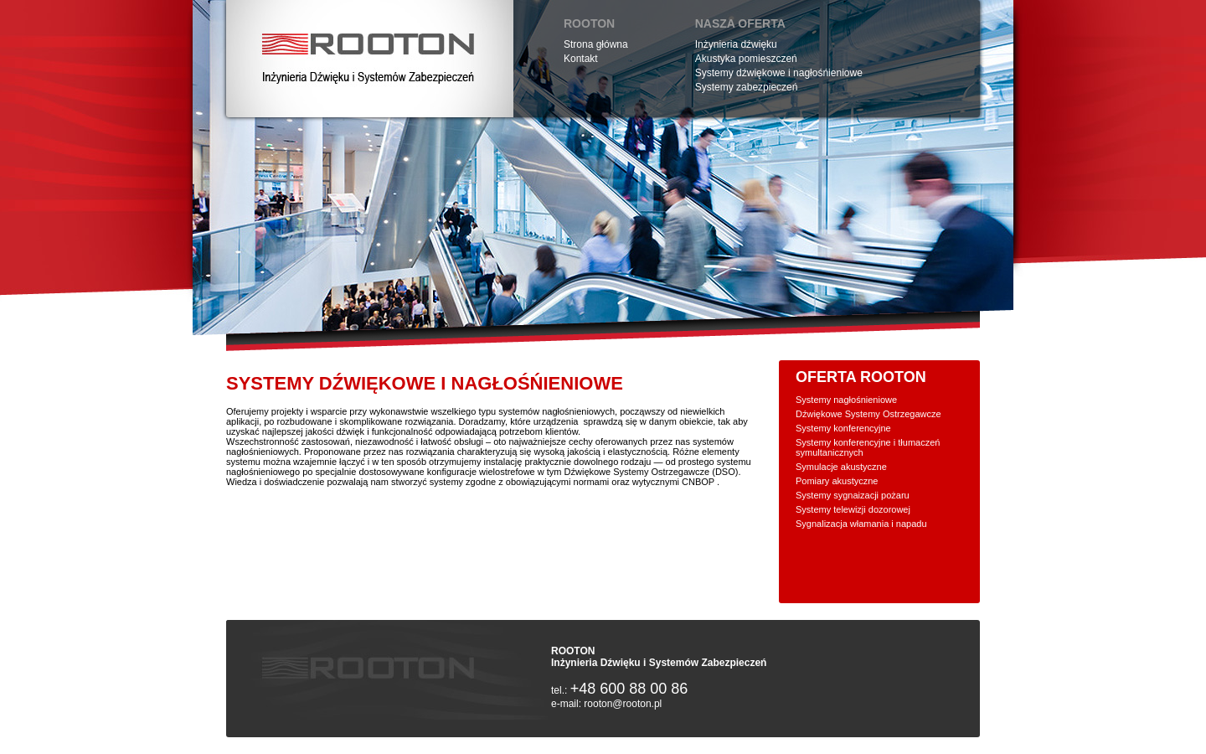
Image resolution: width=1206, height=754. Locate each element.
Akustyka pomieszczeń (746, 59)
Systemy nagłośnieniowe (846, 400)
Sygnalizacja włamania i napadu (861, 524)
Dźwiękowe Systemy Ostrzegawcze (868, 414)
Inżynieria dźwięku (736, 44)
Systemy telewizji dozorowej (853, 509)
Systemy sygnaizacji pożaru (853, 495)
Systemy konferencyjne (843, 428)
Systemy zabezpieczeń (746, 87)
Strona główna (596, 44)
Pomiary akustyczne (837, 481)
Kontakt (581, 59)
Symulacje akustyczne (841, 467)
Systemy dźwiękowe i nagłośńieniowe (779, 73)
